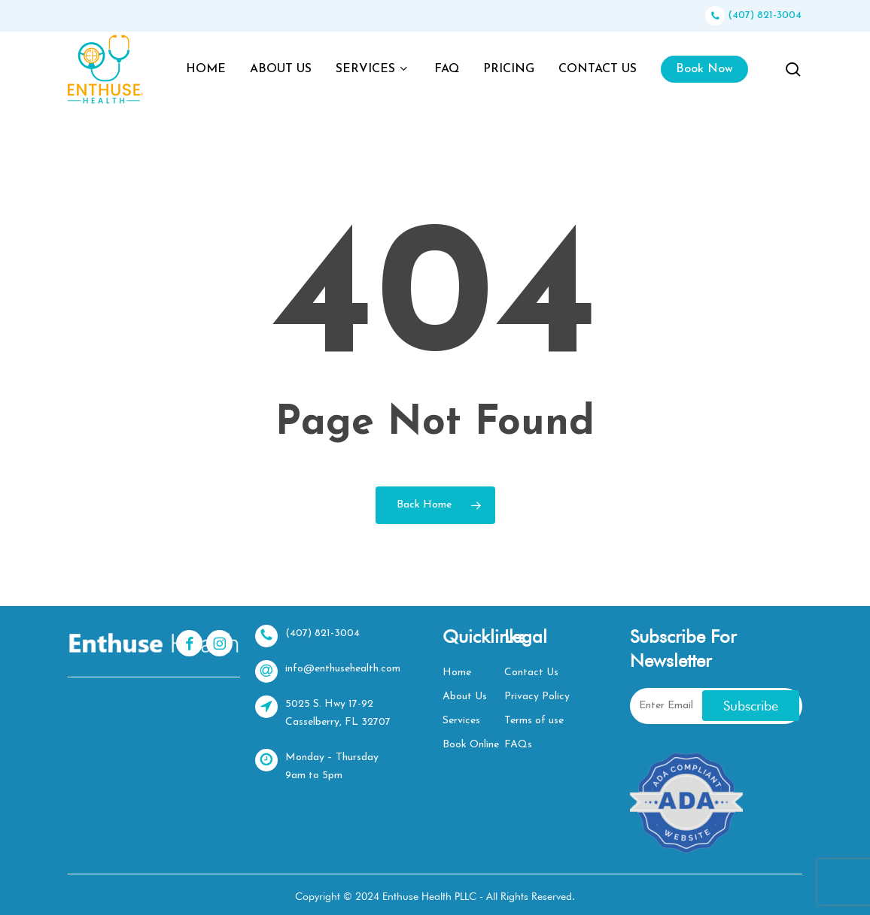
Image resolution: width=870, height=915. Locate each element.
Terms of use (534, 720)
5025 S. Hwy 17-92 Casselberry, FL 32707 (323, 711)
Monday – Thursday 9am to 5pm (317, 765)
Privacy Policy (537, 696)
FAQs (518, 744)
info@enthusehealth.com (327, 671)
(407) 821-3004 (753, 15)
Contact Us (531, 672)
